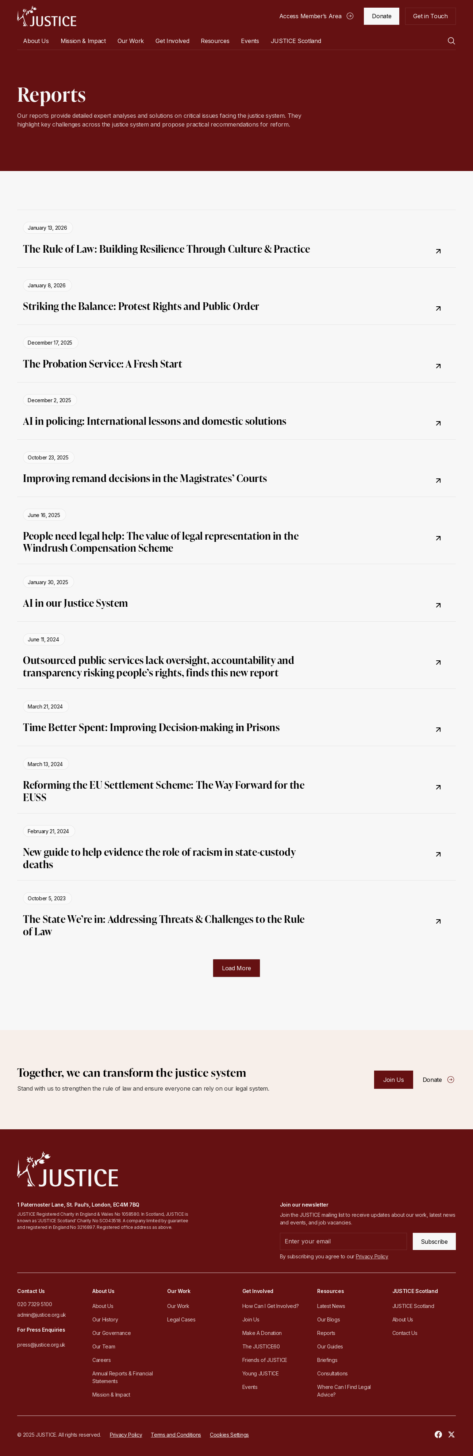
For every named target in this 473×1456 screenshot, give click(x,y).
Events (250, 40)
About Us (102, 1306)
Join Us (250, 1319)
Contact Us (405, 1333)
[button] (35, 41)
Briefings (327, 1360)
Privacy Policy (126, 1435)
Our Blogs (328, 1319)
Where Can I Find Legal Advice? (344, 1391)
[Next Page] (236, 968)
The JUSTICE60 (261, 1346)
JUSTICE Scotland (413, 1306)
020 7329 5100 (34, 1304)
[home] (46, 16)
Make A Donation (262, 1333)
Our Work (178, 1306)
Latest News (331, 1306)
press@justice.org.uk (41, 1345)
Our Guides (330, 1346)
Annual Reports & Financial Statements (122, 1377)
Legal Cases (181, 1319)
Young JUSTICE (260, 1373)
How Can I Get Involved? (270, 1306)
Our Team (103, 1346)
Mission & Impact (83, 40)
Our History (105, 1319)
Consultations (332, 1373)
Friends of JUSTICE (264, 1360)
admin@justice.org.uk (41, 1315)
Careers (101, 1360)
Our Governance (111, 1333)
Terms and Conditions (176, 1435)
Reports (326, 1333)
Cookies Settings (229, 1435)
